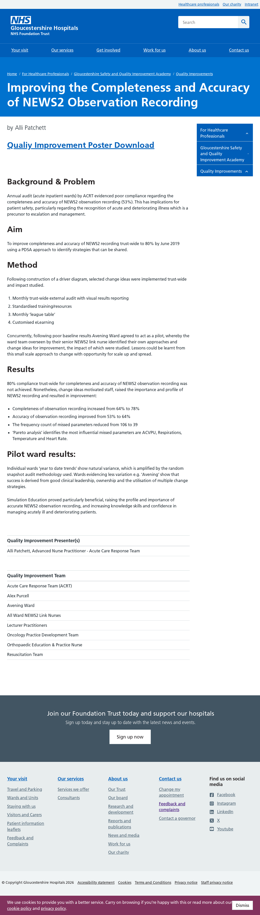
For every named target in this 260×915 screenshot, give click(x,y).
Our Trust (116, 789)
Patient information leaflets (25, 826)
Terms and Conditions (153, 882)
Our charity (232, 4)
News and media (123, 835)
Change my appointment (171, 792)
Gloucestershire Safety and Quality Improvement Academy (122, 74)
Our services (71, 779)
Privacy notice (186, 882)
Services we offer (73, 789)
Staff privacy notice (217, 882)
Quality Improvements (194, 74)
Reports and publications (119, 823)
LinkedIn (221, 811)
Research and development (120, 809)
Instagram (222, 803)
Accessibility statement (96, 882)
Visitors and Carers (24, 814)
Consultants (69, 797)
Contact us (170, 779)
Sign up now (130, 737)
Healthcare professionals (198, 4)
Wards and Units (22, 797)
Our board (118, 797)
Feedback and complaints (172, 806)
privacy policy (53, 908)
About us (118, 779)
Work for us (119, 843)
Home (12, 74)
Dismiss (242, 905)
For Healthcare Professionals (45, 74)
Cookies (124, 882)
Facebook (222, 794)
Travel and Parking (24, 789)
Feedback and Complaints (20, 840)
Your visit (17, 779)
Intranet (251, 4)
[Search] (243, 22)
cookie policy (19, 908)
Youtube (221, 828)
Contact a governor (177, 818)
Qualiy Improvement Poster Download (80, 145)
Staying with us (21, 806)
